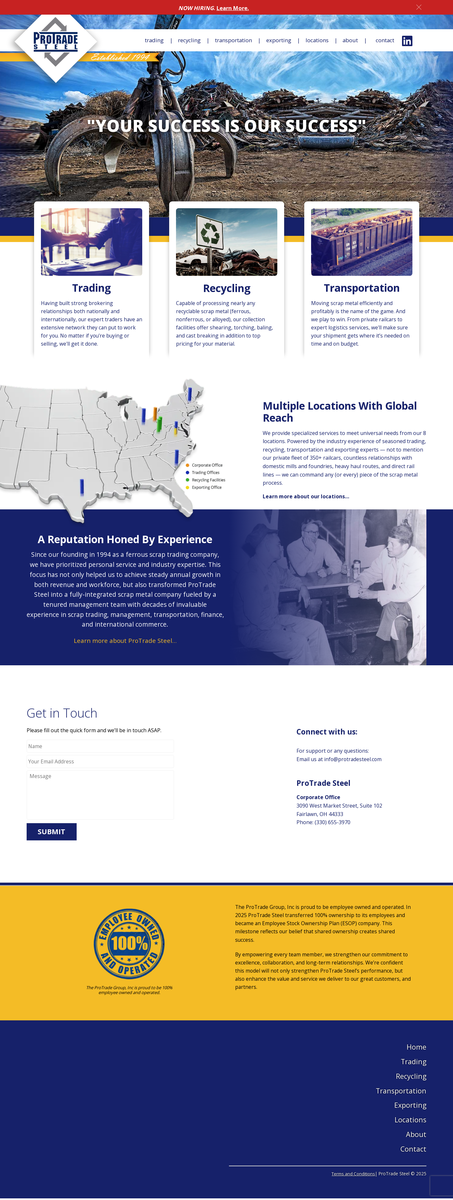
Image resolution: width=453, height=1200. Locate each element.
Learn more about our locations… (306, 497)
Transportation (224, 41)
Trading (142, 41)
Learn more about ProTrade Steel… (125, 641)
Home (416, 1048)
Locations (311, 41)
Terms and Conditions (352, 1175)
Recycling (177, 41)
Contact (384, 41)
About (346, 41)
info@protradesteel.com (353, 760)
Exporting (272, 41)
